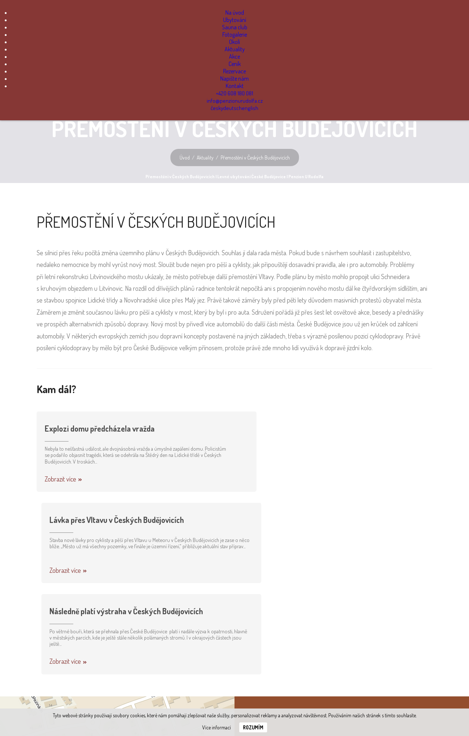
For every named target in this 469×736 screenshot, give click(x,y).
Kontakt (235, 85)
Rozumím (253, 727)
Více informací (216, 727)
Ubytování (234, 19)
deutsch (233, 107)
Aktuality (235, 49)
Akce (234, 56)
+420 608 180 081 (234, 93)
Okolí (234, 41)
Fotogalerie (234, 34)
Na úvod (234, 12)
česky (218, 107)
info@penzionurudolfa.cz (235, 100)
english (250, 107)
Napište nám (234, 78)
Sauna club (234, 27)
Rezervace (234, 71)
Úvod (184, 157)
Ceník (235, 63)
